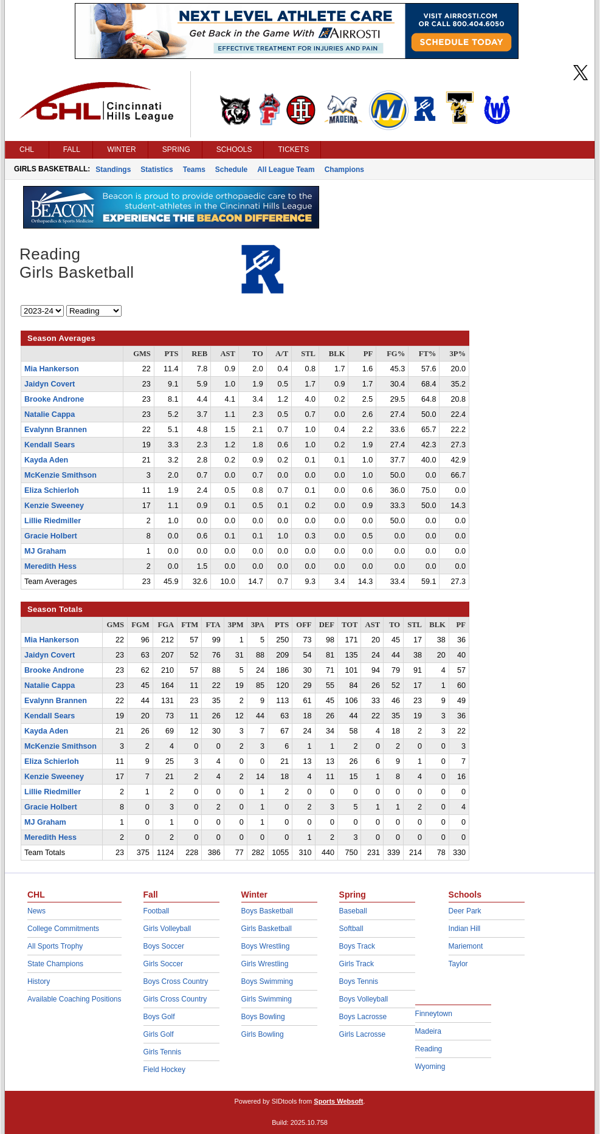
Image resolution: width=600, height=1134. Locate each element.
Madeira (428, 1031)
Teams (194, 169)
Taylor (458, 964)
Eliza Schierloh (51, 490)
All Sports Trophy (55, 946)
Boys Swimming (267, 981)
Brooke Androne (54, 399)
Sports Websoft (338, 1101)
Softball (351, 928)
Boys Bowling (263, 1016)
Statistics (156, 169)
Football (156, 911)
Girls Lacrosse (362, 1034)
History (38, 981)
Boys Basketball (267, 911)
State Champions (55, 964)
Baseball (353, 911)
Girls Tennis (162, 1052)
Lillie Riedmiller (52, 521)
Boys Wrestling (265, 946)
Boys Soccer (163, 946)
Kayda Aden (46, 460)
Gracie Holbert (50, 536)
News (36, 911)
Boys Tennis (358, 981)
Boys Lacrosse (363, 1016)
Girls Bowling (262, 1034)
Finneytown (433, 1013)
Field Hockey (164, 1069)
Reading (429, 1049)
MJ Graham (45, 551)
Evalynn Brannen (55, 429)
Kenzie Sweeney (54, 505)
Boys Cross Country (176, 981)
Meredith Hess (50, 566)
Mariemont (466, 946)
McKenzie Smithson (60, 475)
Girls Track (356, 964)
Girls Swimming (266, 999)
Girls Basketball (266, 928)
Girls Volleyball (167, 928)
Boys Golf (159, 1016)
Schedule (231, 169)
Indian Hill (465, 928)
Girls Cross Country (175, 999)
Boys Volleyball (363, 999)
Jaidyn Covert (49, 384)
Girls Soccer (163, 964)
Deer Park (465, 911)
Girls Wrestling (265, 964)
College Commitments (63, 928)
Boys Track (357, 946)
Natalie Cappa (49, 414)
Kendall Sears (49, 445)
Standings (113, 169)
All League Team (285, 169)
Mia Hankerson (51, 369)
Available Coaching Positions (74, 999)
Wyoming (430, 1066)
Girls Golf (158, 1034)
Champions (344, 169)
